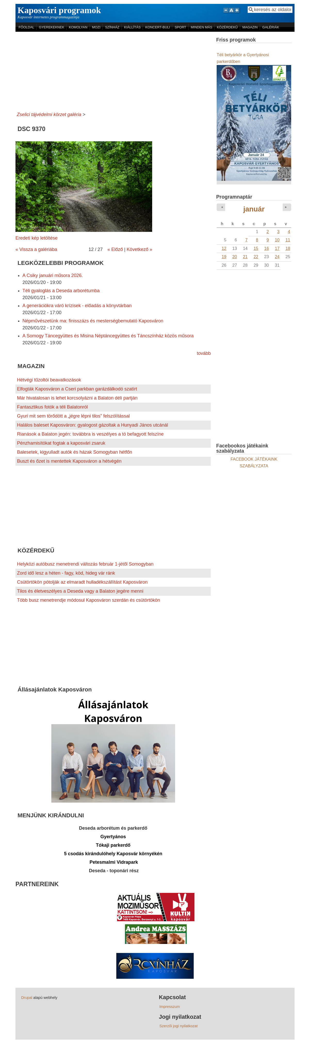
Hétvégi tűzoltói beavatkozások (49, 379)
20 (234, 256)
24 (277, 256)
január (254, 209)
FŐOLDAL (26, 27)
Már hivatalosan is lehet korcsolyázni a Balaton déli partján (77, 398)
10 (277, 240)
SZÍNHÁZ (112, 27)
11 (287, 240)
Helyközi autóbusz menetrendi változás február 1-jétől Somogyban (85, 564)
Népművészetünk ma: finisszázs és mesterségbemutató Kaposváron (92, 320)
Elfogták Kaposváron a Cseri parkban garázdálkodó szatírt (77, 389)
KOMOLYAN (78, 27)
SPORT (180, 27)
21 (245, 256)
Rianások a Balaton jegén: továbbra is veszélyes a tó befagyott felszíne (90, 434)
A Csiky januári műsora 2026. (52, 275)
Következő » (139, 249)
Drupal (26, 998)
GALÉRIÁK (270, 27)
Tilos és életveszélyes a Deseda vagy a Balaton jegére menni (80, 591)
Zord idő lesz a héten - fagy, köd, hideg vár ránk (66, 573)
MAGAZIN (250, 27)
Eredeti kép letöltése (36, 238)
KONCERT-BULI (157, 27)
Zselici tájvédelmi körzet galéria (49, 114)
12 (224, 248)
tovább (204, 353)
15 (256, 248)
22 (256, 256)
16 (266, 248)
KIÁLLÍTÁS (132, 27)
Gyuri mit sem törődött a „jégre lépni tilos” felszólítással (73, 416)
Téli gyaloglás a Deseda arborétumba (61, 290)
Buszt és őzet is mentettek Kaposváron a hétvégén (69, 461)
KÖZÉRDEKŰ (227, 27)
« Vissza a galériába (36, 249)
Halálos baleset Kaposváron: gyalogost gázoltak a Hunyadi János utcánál (92, 425)
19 (224, 256)
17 (277, 248)
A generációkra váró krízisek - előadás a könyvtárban (77, 305)
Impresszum (169, 1007)
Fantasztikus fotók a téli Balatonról (52, 407)
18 (287, 248)
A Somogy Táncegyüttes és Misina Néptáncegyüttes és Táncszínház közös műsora (108, 335)
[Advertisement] (113, 70)
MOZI (96, 27)
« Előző (115, 249)
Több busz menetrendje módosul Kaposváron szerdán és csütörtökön (88, 600)
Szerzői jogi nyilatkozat (178, 1026)
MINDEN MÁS (201, 27)
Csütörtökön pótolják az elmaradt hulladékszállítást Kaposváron (82, 582)
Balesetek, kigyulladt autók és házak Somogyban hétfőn (74, 452)
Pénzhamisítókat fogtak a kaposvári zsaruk (61, 443)
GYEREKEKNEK (51, 27)
